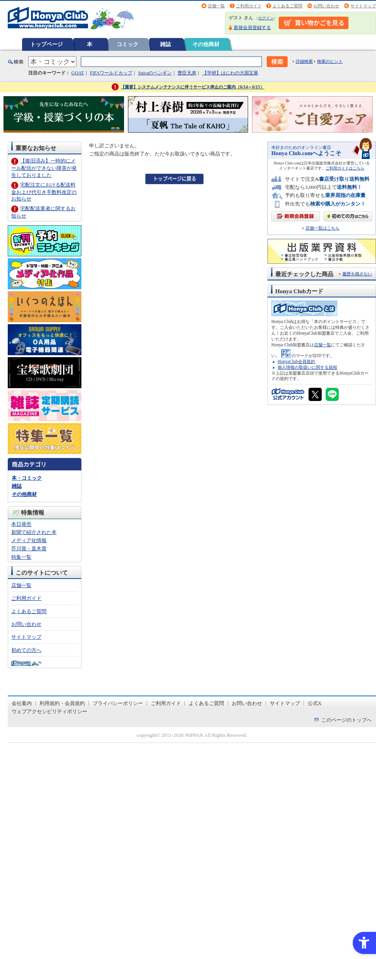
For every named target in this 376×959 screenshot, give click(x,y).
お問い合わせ (326, 5)
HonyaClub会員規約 (296, 361)
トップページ (46, 44)
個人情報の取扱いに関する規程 (307, 367)
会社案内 (22, 703)
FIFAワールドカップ (111, 73)
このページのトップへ (346, 720)
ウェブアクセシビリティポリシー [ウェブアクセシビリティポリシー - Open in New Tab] (49, 711)
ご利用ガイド (249, 5)
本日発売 (21, 524)
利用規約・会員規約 (62, 703)
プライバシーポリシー (118, 703)
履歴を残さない (357, 273)
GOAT (77, 73)
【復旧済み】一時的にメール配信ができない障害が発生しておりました (44, 168)
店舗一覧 (216, 5)
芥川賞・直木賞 (29, 548)
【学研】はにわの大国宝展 (230, 73)
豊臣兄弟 (187, 73)
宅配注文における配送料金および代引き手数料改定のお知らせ (44, 192)
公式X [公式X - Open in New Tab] (315, 703)
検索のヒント (330, 61)
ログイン (266, 18)
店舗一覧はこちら (322, 228)
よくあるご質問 (287, 5)
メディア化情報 (29, 540)
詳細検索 (304, 61)
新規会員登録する (252, 27)
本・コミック (27, 478)
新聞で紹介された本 (34, 532)
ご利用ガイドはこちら (345, 168)
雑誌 (165, 44)
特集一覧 (21, 557)
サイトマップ (363, 5)
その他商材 (205, 44)
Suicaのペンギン (155, 73)
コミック (127, 44)
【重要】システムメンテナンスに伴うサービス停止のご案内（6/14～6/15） (192, 87)
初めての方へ (26, 650)
